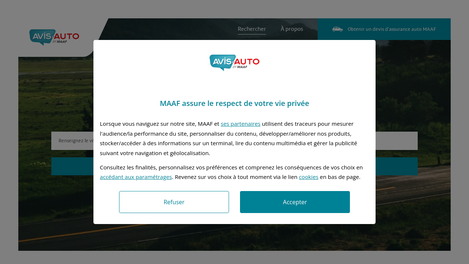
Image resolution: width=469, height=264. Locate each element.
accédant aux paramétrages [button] (136, 176)
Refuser (173, 202)
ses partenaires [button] (240, 123)
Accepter (295, 202)
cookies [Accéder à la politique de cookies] (308, 176)
